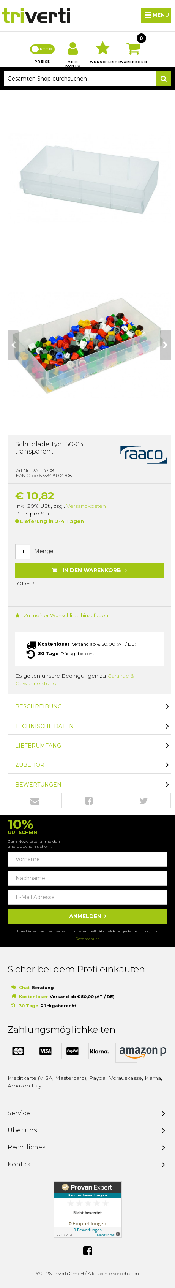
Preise (42, 61)
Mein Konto (73, 64)
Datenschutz (87, 938)
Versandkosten (86, 506)
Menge (44, 551)
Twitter (143, 800)
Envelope (34, 800)
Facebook (89, 800)
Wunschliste (103, 62)
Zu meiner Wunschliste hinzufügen (61, 615)
